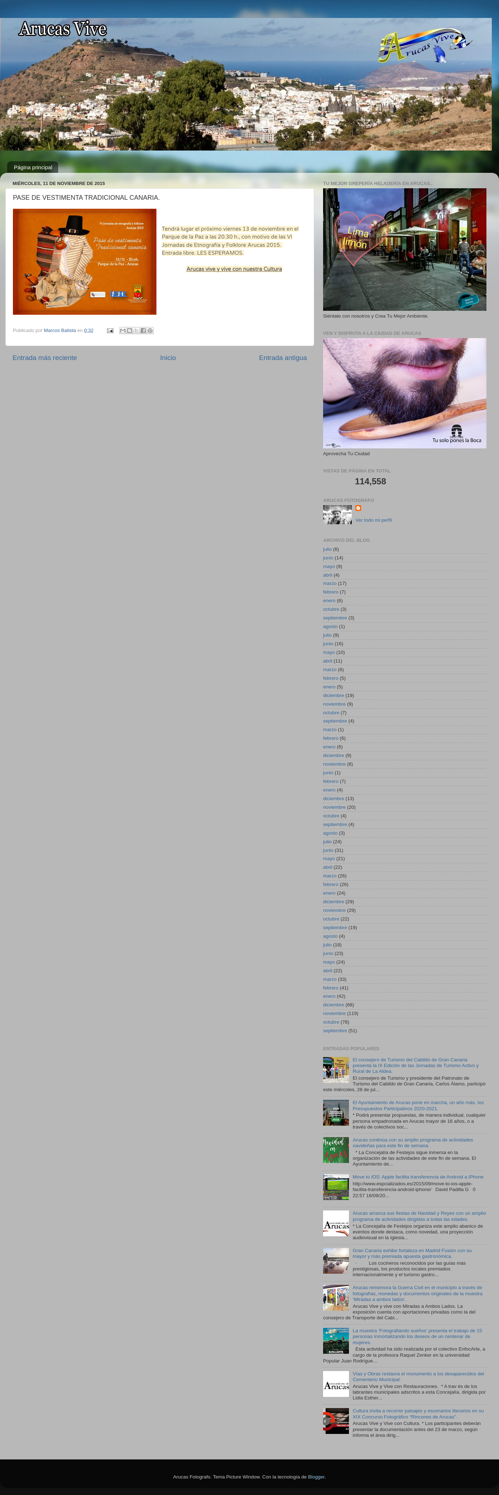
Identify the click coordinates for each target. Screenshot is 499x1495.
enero (329, 600)
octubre (331, 609)
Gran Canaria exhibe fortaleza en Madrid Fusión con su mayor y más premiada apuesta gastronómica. (412, 1253)
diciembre (333, 695)
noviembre (334, 704)
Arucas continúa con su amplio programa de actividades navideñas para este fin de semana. (413, 1142)
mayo (329, 566)
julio (327, 549)
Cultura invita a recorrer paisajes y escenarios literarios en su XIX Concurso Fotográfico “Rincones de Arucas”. (418, 1413)
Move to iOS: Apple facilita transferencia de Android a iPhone (418, 1177)
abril (327, 575)
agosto (330, 626)
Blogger (316, 1477)
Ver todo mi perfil (373, 520)
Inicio (168, 357)
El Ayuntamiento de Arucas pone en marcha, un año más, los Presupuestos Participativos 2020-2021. (418, 1105)
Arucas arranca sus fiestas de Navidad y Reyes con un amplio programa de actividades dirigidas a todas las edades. (419, 1216)
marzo (330, 583)
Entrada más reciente (45, 357)
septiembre (335, 617)
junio (328, 557)
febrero (331, 592)
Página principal (33, 167)
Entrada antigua (283, 357)
